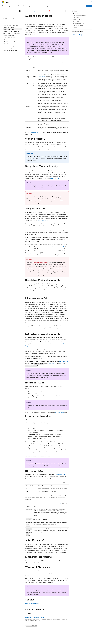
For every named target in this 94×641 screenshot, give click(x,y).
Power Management (33, 11)
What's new (81, 6)
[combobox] (12, 14)
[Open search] (87, 2)
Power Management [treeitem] (7, 16)
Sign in (90, 2)
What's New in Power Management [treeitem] (11, 19)
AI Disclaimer (5, 636)
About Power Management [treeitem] (10, 23)
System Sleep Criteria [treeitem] (9, 35)
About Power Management (32, 603)
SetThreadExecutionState (40, 262)
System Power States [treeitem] (9, 29)
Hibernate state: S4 (77, 19)
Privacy (32, 636)
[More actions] (67, 11)
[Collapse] (20, 11)
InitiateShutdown (63, 361)
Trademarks (60, 636)
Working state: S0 (77, 13)
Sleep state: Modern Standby (79, 15)
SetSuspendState (59, 412)
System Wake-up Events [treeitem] (9, 37)
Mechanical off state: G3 (78, 23)
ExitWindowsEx (53, 363)
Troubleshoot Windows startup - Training (34, 617)
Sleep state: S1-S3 (77, 17)
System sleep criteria (43, 220)
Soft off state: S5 (76, 21)
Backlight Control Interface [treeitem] (10, 41)
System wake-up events (58, 246)
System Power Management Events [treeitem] (12, 31)
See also (75, 27)
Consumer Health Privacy (42, 636)
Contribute (26, 636)
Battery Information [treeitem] (8, 39)
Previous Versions (13, 636)
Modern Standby (42, 76)
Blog (20, 636)
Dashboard (89, 6)
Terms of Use (54, 636)
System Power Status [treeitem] (9, 27)
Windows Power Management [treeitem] (11, 25)
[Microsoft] (3, 2)
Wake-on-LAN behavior (78, 25)
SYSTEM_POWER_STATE (33, 132)
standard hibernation (61, 474)
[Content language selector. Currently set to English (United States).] (8, 633)
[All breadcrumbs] (26, 11)
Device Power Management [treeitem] (10, 46)
